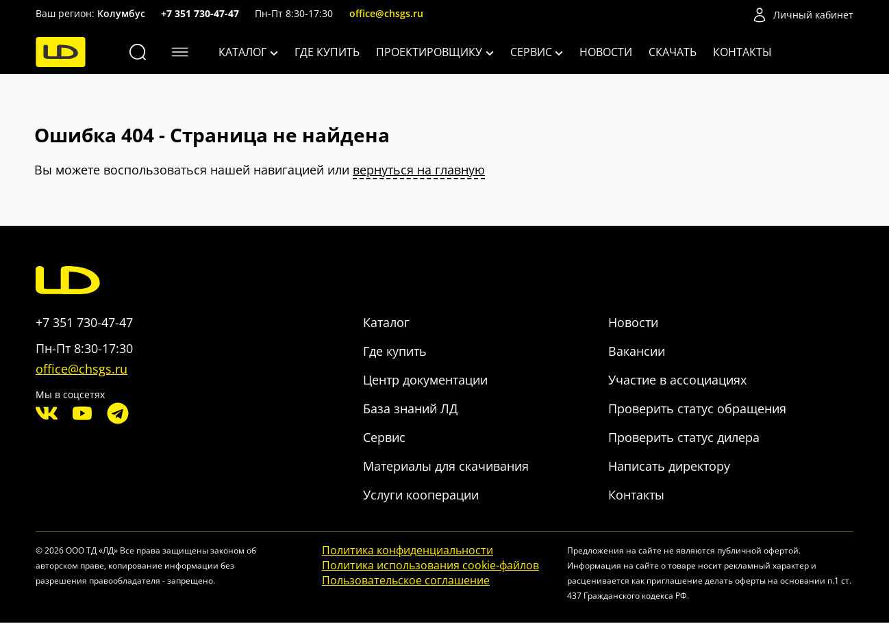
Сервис (537, 52)
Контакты (742, 52)
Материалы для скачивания (446, 466)
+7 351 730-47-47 (200, 13)
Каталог (248, 52)
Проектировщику (435, 52)
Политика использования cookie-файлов (430, 565)
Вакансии (636, 351)
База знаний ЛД (410, 409)
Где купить (327, 52)
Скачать (673, 52)
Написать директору (669, 466)
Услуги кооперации (421, 495)
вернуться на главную (419, 170)
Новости (605, 52)
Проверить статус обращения (697, 409)
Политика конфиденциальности (407, 550)
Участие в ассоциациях (677, 380)
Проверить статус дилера (684, 438)
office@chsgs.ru (386, 13)
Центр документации (425, 380)
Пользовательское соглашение (406, 580)
